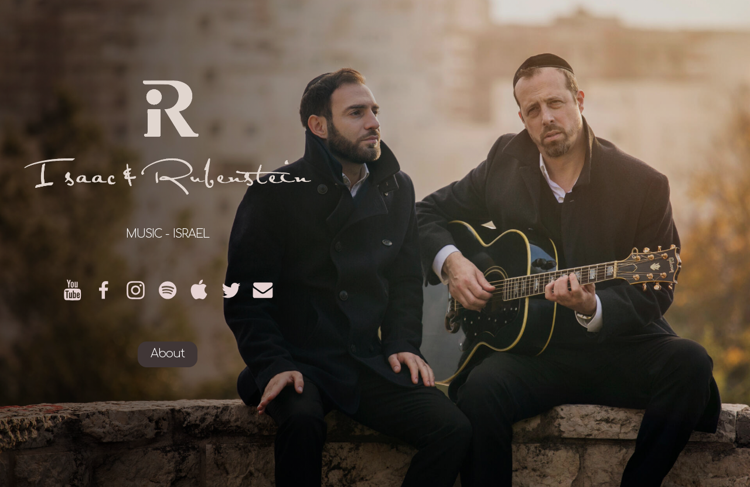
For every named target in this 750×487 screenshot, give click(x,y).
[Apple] (199, 290)
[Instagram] (135, 290)
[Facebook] (104, 290)
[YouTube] (72, 290)
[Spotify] (167, 290)
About (168, 353)
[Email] (262, 290)
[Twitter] (231, 290)
